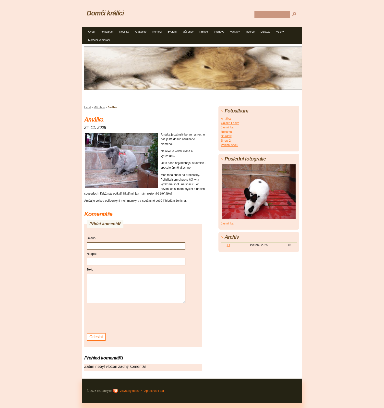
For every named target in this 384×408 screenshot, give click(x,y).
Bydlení (172, 31)
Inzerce (250, 31)
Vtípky (280, 31)
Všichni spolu (229, 145)
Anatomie (140, 31)
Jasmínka (227, 127)
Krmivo (203, 31)
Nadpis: (92, 254)
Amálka (226, 118)
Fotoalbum (106, 31)
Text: (90, 269)
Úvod (91, 31)
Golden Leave (230, 123)
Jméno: (91, 238)
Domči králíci (105, 13)
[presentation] (124, 317)
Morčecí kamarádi (99, 39)
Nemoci (157, 31)
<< (228, 245)
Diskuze (265, 31)
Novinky (124, 31)
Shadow (226, 136)
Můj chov (187, 31)
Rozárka (226, 132)
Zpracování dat (154, 391)
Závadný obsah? (131, 391)
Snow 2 (226, 140)
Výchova (219, 31)
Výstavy (235, 31)
